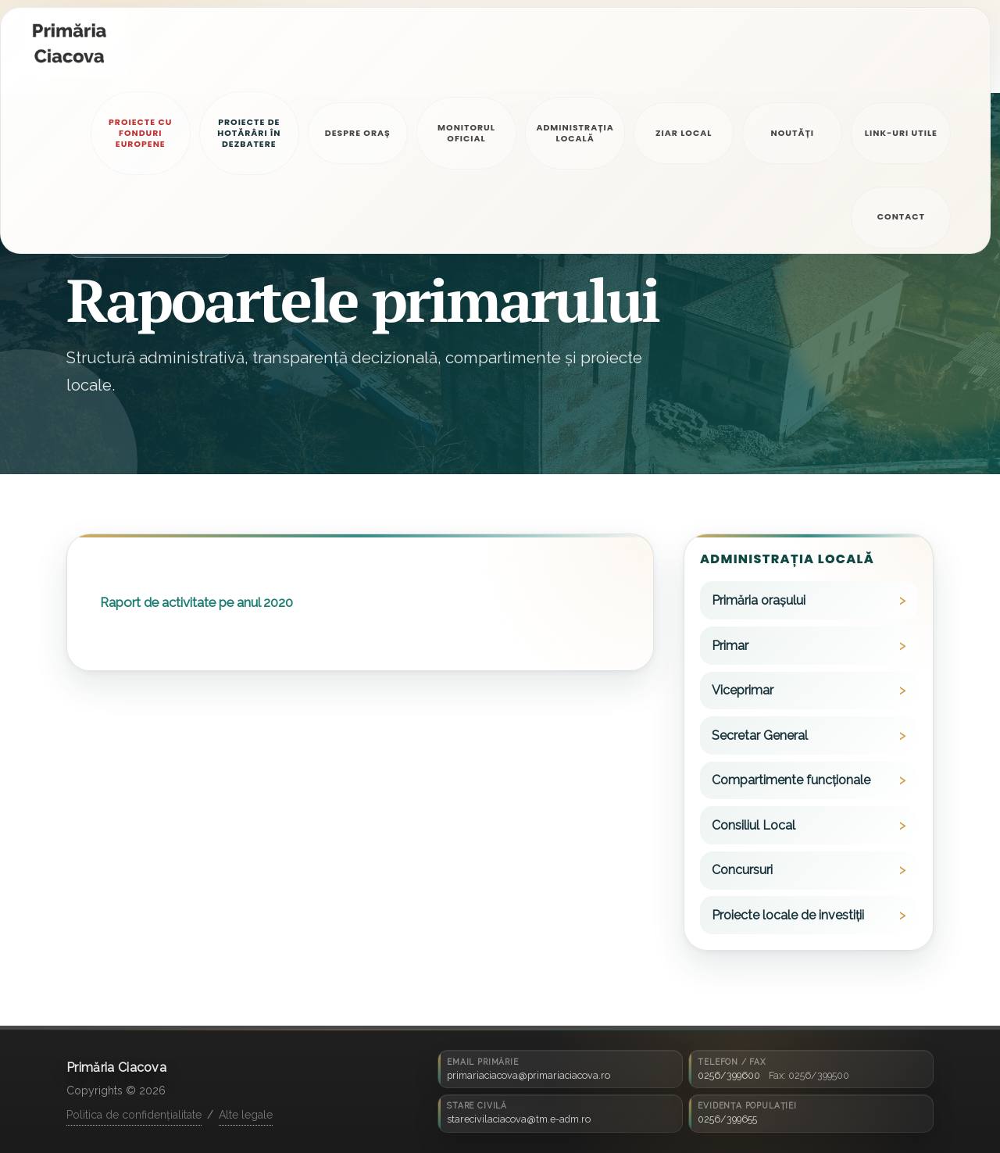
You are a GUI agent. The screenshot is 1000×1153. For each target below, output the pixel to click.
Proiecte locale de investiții (788, 915)
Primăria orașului (758, 600)
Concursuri (742, 869)
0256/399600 (729, 1075)
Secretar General (760, 735)
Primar (730, 645)
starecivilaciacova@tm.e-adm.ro (519, 1119)
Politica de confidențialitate (134, 1114)
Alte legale (246, 1114)
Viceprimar (742, 690)
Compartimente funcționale (791, 780)
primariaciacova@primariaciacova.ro (528, 1075)
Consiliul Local (753, 825)
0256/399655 (727, 1119)
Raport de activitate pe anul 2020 (196, 602)
